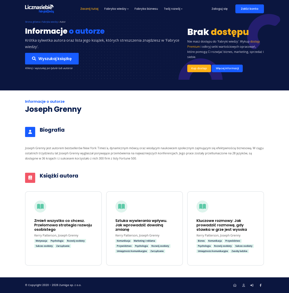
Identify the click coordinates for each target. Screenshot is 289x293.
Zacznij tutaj (89, 9)
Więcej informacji (227, 68)
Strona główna (32, 21)
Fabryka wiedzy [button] (115, 9)
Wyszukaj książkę (52, 59)
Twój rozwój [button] (172, 9)
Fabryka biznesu (146, 9)
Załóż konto (249, 9)
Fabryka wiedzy (50, 21)
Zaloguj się (220, 9)
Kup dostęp (199, 68)
